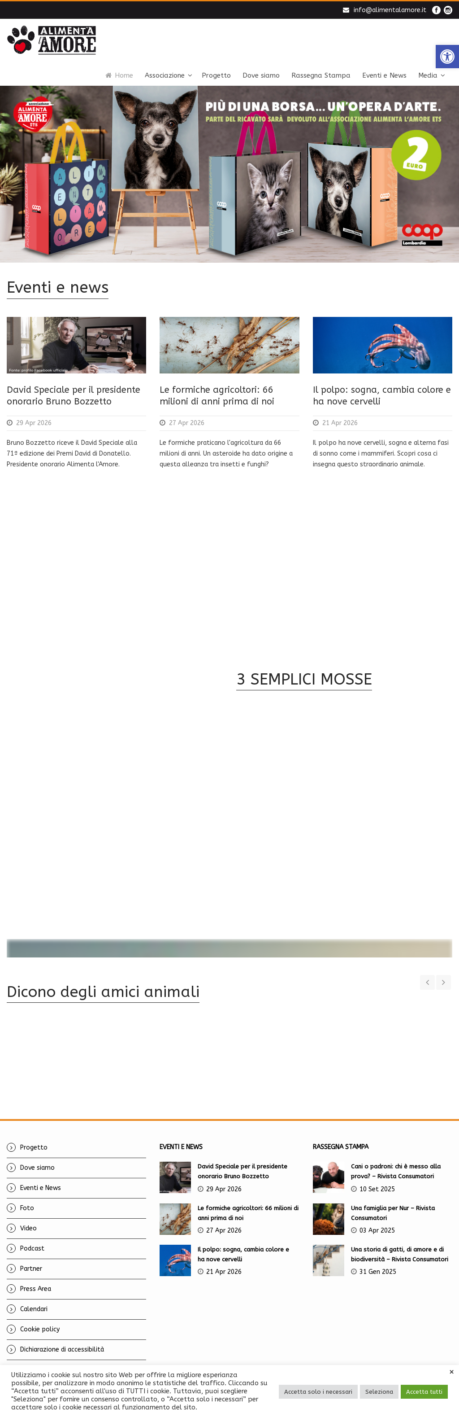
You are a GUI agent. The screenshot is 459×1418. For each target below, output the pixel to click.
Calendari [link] (34, 1298)
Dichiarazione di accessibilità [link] (62, 1339)
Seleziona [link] (379, 1391)
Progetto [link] (216, 75)
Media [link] (427, 75)
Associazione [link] (165, 75)
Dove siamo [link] (261, 75)
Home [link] (119, 75)
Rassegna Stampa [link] (321, 75)
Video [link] (28, 1217)
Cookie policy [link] (40, 1318)
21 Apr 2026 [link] (340, 423)
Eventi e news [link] (57, 287)
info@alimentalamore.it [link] (390, 10)
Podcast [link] (32, 1238)
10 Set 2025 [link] (377, 1178)
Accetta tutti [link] (424, 1391)
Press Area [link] (35, 1278)
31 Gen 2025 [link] (377, 1261)
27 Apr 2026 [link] (186, 423)
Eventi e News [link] (384, 75)
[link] (447, 56)
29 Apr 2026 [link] (34, 423)
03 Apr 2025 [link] (377, 1220)
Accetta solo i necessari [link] (318, 1391)
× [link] (452, 1372)
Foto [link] (27, 1197)
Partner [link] (31, 1258)
